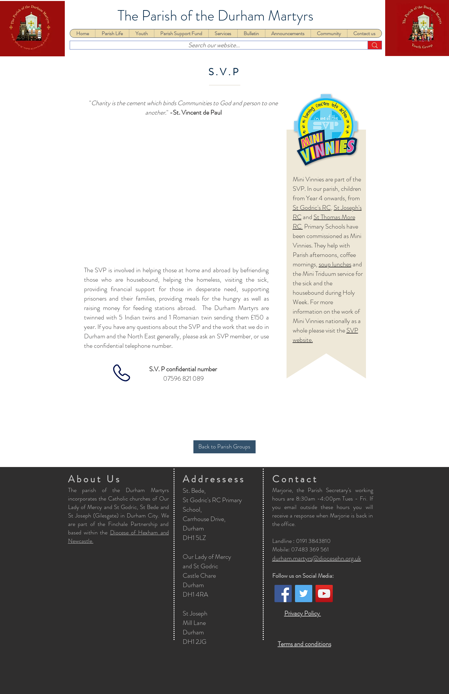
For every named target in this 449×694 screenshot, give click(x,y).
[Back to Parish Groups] (224, 446)
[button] (112, 33)
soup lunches (335, 264)
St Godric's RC (312, 207)
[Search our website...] (214, 45)
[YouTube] (324, 593)
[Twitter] (303, 593)
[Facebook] (283, 593)
